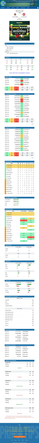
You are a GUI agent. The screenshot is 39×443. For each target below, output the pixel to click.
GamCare (26, 433)
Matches (3, 7)
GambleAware (13, 433)
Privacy (15, 440)
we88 (19, 425)
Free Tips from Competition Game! (19, 73)
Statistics (23, 7)
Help (12, 440)
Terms (19, 440)
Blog (28, 7)
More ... (33, 157)
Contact (26, 440)
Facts (13, 7)
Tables (8, 7)
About (23, 440)
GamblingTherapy (20, 433)
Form (17, 7)
